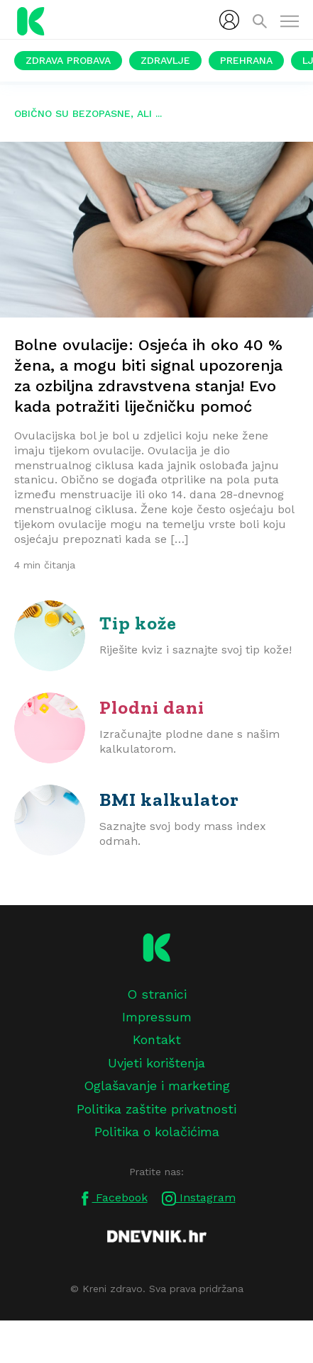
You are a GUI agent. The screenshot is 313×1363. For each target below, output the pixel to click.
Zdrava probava (68, 60)
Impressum (157, 1016)
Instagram (199, 1198)
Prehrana (246, 60)
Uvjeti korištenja (156, 1062)
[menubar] (229, 20)
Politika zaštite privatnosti (156, 1108)
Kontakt (157, 1039)
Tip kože (138, 623)
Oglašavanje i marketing (157, 1085)
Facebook (113, 1198)
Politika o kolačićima (156, 1131)
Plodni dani (151, 707)
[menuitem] (229, 20)
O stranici (157, 994)
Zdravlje (165, 60)
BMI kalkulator (169, 799)
